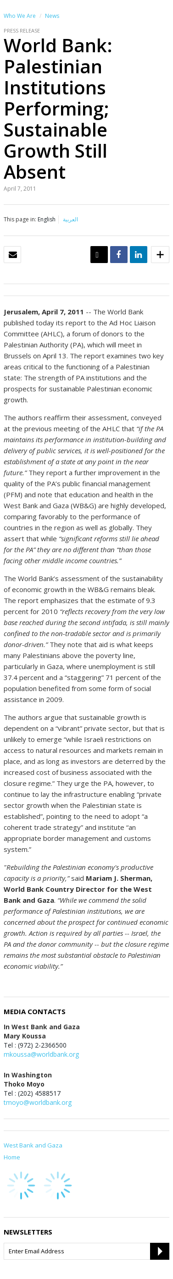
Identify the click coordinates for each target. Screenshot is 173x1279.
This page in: (20, 219)
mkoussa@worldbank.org (41, 1054)
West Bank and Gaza (33, 1145)
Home (12, 1157)
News (52, 16)
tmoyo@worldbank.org (38, 1102)
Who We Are (20, 16)
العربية (70, 219)
